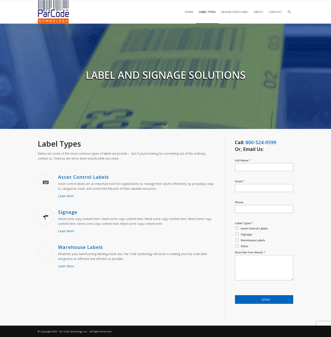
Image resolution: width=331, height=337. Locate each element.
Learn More (66, 196)
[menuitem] (189, 11)
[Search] (289, 11)
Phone (239, 202)
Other (244, 246)
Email (239, 181)
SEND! (266, 299)
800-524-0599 (261, 142)
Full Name (243, 160)
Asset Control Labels (83, 177)
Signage (67, 212)
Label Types (244, 223)
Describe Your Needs (250, 252)
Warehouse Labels (80, 247)
